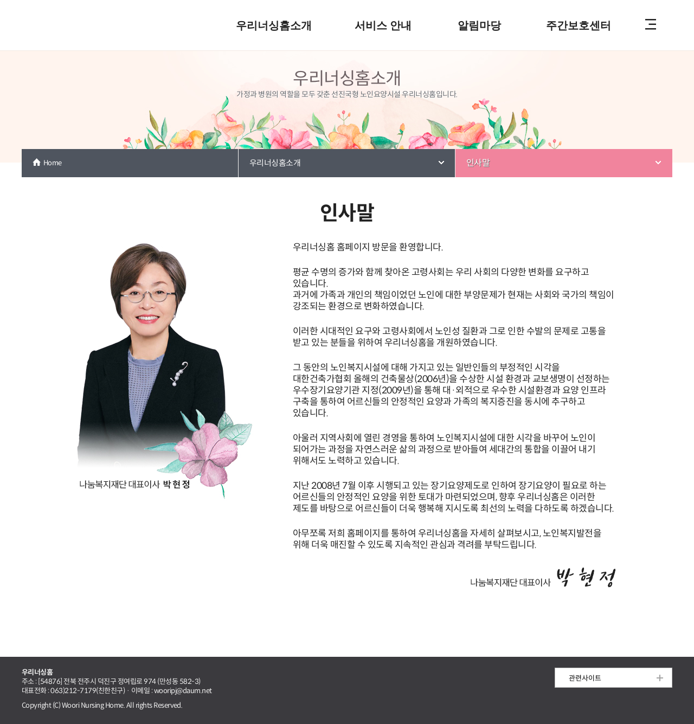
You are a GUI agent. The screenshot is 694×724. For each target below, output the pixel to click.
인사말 (478, 163)
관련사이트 (585, 678)
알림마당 (479, 25)
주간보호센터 (578, 25)
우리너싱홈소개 (274, 25)
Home (52, 162)
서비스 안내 (383, 25)
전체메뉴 (650, 25)
